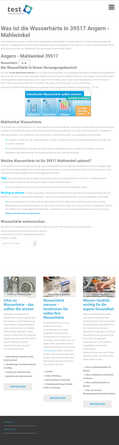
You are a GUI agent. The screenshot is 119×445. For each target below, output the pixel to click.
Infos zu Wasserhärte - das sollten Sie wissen (19, 304)
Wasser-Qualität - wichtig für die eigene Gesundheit (98, 304)
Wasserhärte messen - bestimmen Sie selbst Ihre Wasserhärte (55, 309)
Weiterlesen (18, 386)
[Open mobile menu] (111, 7)
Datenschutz (9, 429)
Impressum (9, 422)
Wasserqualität (50, 350)
